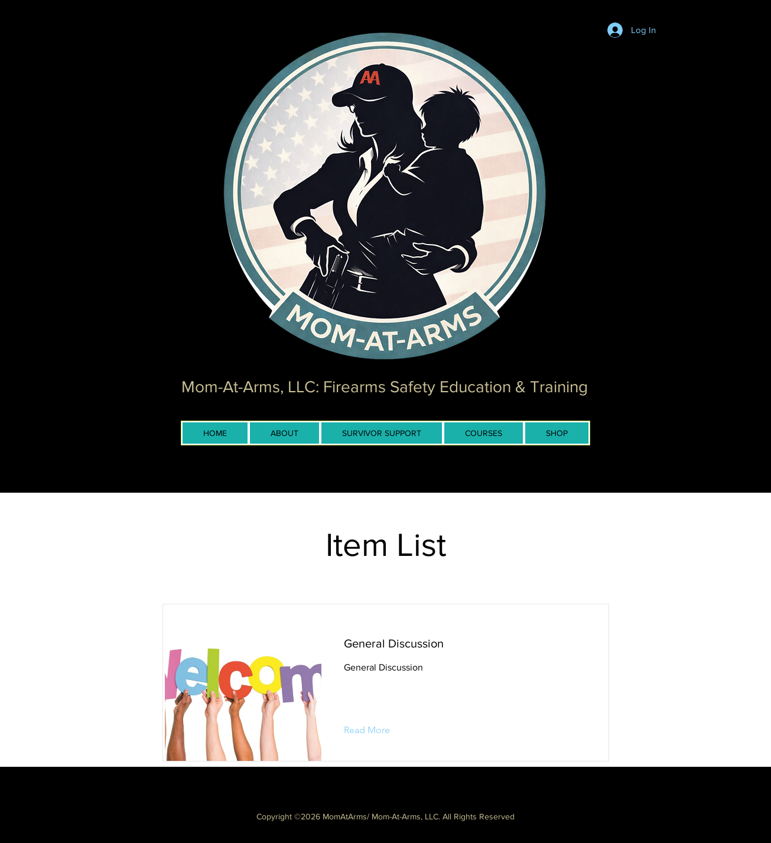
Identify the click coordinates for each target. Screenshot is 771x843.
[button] (376, 730)
